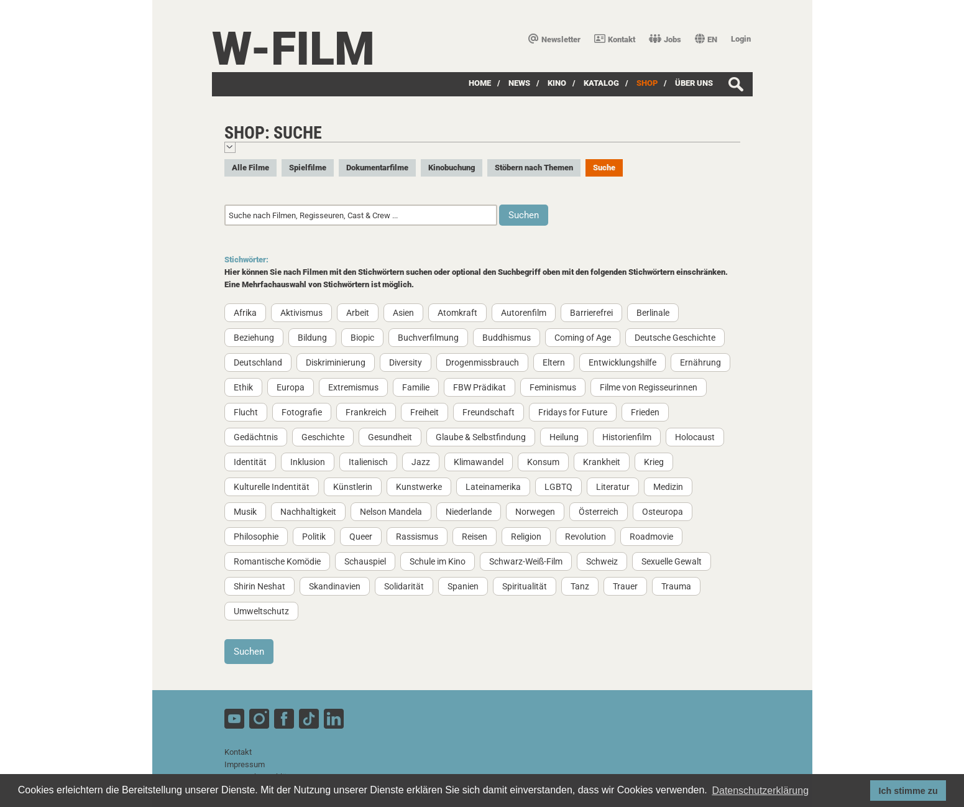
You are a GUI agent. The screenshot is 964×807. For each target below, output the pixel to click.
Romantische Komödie (277, 561)
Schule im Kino (438, 561)
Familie (415, 387)
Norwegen (535, 512)
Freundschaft (488, 412)
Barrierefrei (591, 313)
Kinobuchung (451, 167)
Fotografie (302, 412)
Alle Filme (250, 167)
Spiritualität (524, 586)
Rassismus (417, 537)
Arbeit (357, 313)
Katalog (601, 83)
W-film (293, 49)
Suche (604, 167)
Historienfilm (626, 437)
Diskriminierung (335, 362)
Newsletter (554, 39)
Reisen (474, 537)
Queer (360, 537)
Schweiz (602, 561)
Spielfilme (307, 167)
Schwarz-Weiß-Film (525, 561)
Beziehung (254, 338)
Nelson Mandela (391, 512)
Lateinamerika (493, 487)
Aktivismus (301, 313)
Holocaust (695, 437)
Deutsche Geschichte (675, 338)
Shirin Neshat (259, 586)
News (519, 83)
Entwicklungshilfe (622, 362)
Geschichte (322, 437)
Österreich (598, 512)
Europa (291, 387)
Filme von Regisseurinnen (648, 387)
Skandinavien (334, 586)
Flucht (246, 412)
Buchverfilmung (428, 338)
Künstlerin (352, 487)
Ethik (243, 387)
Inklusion (307, 462)
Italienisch (368, 462)
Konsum (543, 462)
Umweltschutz (261, 611)
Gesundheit (390, 437)
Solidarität (404, 586)
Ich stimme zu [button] (908, 791)
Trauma (676, 586)
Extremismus (353, 387)
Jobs (665, 39)
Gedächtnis (256, 437)
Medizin (668, 487)
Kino (557, 83)
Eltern (554, 362)
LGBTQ (558, 487)
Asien (403, 313)
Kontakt (614, 39)
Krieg (654, 462)
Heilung (564, 437)
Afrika (245, 313)
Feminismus (553, 387)
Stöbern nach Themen (534, 167)
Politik (314, 537)
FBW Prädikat (479, 387)
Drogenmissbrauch (482, 362)
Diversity (405, 362)
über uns (694, 83)
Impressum (244, 764)
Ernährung (700, 362)
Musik (245, 512)
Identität (250, 462)
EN (706, 39)
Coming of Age (582, 338)
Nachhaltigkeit (308, 512)
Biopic (362, 338)
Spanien (463, 586)
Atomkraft (457, 313)
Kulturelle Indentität (272, 487)
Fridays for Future (572, 412)
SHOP (647, 83)
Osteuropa (662, 512)
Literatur (613, 487)
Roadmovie (651, 537)
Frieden (645, 412)
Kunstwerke (419, 487)
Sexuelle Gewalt (671, 561)
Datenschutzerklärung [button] (760, 790)
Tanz (580, 586)
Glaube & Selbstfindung (481, 437)
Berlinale (652, 313)
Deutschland (258, 362)
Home (480, 83)
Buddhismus (506, 338)
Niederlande (469, 512)
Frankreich (366, 412)
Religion (526, 537)
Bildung (312, 338)
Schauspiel (365, 561)
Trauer (625, 586)
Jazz (420, 462)
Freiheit (424, 412)
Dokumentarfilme (377, 167)
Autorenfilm (523, 313)
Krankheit (601, 462)
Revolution (585, 537)
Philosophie (256, 537)
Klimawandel (478, 462)
